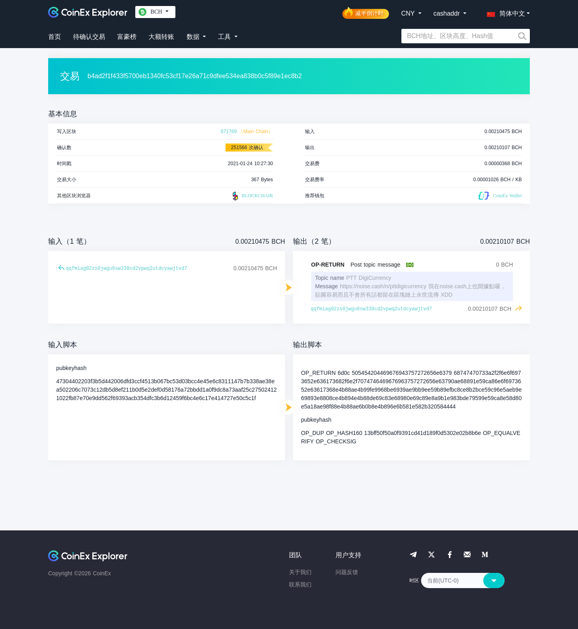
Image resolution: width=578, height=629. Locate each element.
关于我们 (300, 572)
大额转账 (161, 36)
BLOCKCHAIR (251, 196)
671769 (229, 131)
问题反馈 (347, 572)
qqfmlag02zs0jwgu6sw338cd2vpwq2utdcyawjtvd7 (126, 268)
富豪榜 (126, 36)
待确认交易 (89, 36)
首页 (54, 36)
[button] (504, 12)
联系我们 (300, 584)
